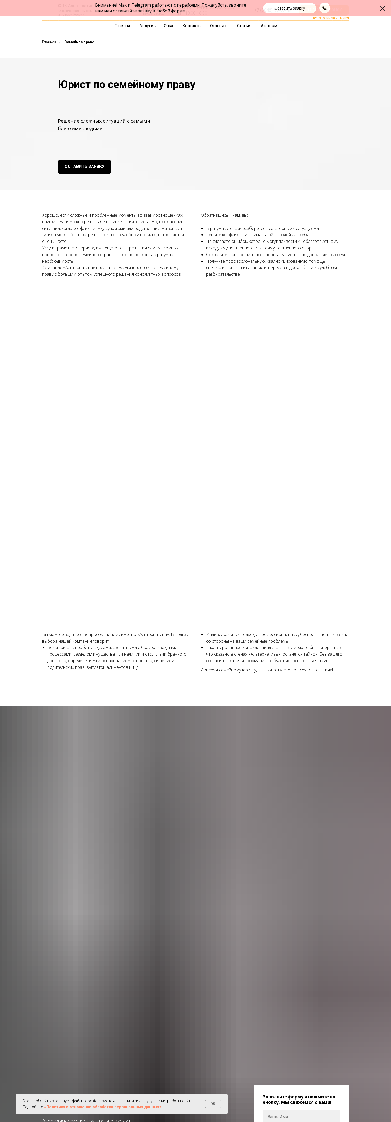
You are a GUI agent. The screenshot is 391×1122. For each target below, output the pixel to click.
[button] (324, 10)
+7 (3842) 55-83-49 (272, 10)
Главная (49, 42)
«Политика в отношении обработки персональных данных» (102, 1107)
